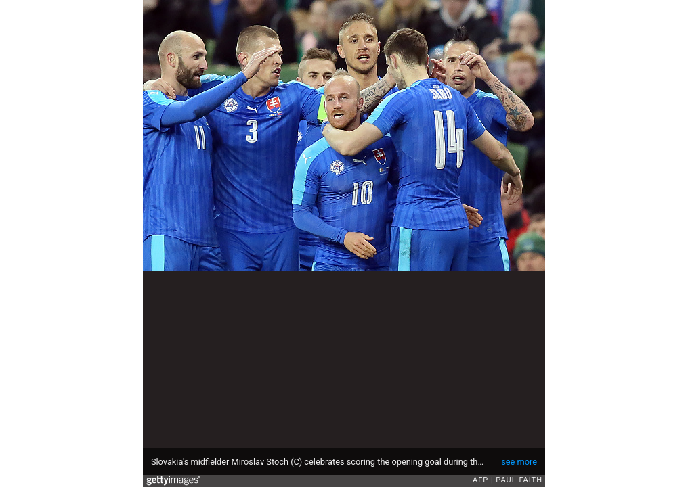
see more (519, 462)
